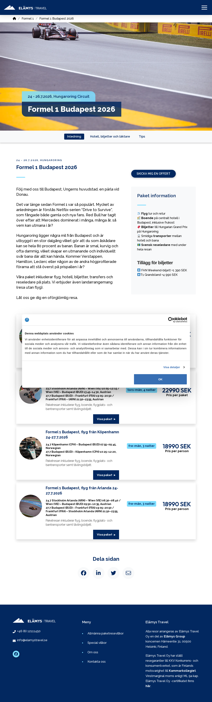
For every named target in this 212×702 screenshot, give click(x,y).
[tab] (74, 137)
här (148, 686)
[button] (204, 7)
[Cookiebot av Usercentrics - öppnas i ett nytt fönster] (171, 320)
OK (160, 379)
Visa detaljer (171, 367)
